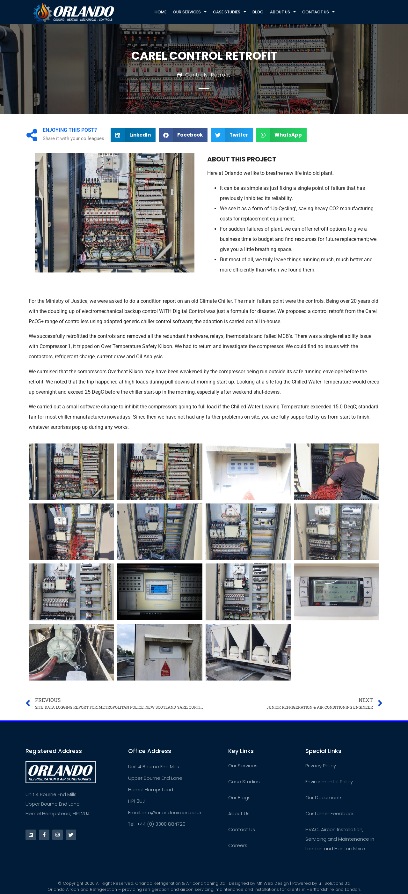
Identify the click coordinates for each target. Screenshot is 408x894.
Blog (258, 12)
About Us (283, 12)
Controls (196, 74)
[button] (133, 135)
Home (160, 12)
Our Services (190, 12)
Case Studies (229, 12)
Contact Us (318, 12)
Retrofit (220, 74)
